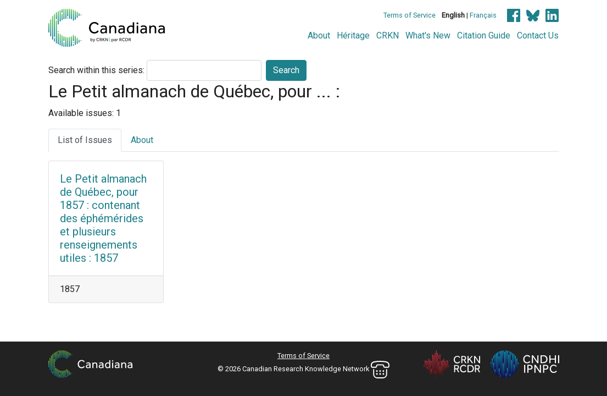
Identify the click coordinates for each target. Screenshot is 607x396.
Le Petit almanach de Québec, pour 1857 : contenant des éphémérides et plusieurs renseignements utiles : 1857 (103, 218)
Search (286, 70)
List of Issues (85, 140)
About (319, 35)
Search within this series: (96, 70)
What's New (427, 35)
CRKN (387, 35)
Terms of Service (409, 15)
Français (483, 15)
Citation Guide (483, 35)
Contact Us (538, 35)
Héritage (353, 35)
